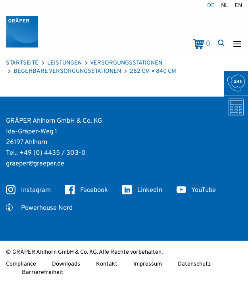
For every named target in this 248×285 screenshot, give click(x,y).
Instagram (28, 190)
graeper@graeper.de (35, 164)
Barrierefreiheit (42, 272)
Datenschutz (194, 264)
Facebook (86, 190)
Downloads (66, 264)
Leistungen (64, 63)
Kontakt (106, 264)
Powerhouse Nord (39, 208)
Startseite (22, 63)
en (238, 6)
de (211, 6)
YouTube (196, 190)
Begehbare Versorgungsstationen (67, 71)
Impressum (147, 264)
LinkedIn (142, 190)
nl (224, 6)
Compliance (21, 264)
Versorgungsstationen (126, 63)
